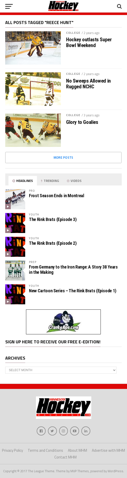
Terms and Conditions (45, 450)
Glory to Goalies (82, 122)
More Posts (63, 157)
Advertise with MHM (108, 450)
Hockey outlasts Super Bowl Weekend (89, 42)
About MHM (77, 450)
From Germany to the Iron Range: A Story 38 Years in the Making (73, 269)
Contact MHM (65, 457)
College (73, 32)
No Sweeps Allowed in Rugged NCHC (88, 84)
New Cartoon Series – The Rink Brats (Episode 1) (72, 290)
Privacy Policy (12, 450)
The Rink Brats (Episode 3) (52, 219)
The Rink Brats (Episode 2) (52, 243)
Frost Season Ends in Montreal (56, 195)
